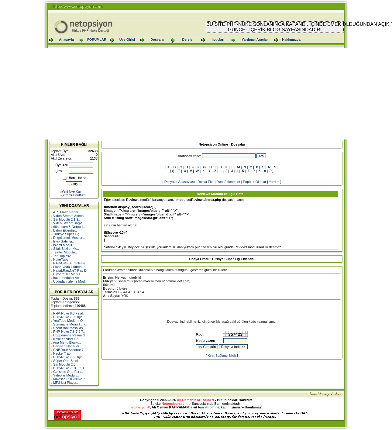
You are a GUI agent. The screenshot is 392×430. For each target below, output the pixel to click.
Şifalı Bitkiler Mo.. (66, 248)
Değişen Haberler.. (67, 346)
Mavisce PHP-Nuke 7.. (70, 379)
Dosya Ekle (206, 182)
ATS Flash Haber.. (66, 212)
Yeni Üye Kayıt (73, 191)
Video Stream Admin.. (69, 216)
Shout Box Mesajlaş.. (68, 328)
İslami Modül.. (63, 245)
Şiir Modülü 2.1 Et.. (67, 219)
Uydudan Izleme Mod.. (70, 281)
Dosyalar (157, 39)
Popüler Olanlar (254, 182)
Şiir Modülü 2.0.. (65, 364)
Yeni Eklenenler (228, 182)
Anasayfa (66, 39)
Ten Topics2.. (63, 256)
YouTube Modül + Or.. (69, 320)
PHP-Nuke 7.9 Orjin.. (68, 317)
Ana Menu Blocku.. (67, 342)
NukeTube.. (61, 259)
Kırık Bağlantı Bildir (222, 355)
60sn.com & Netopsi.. (69, 227)
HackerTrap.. (62, 353)
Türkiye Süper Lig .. (67, 234)
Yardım (274, 182)
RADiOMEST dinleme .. (70, 263)
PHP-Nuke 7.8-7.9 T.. (69, 331)
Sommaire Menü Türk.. (70, 324)
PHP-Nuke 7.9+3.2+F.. (70, 368)
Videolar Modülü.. (66, 375)
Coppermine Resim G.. (70, 335)
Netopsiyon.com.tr (176, 403)
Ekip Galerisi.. (63, 241)
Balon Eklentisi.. (65, 230)
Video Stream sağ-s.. (68, 223)
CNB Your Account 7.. (69, 350)
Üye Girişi (127, 39)
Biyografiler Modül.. (67, 274)
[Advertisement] (196, 93)
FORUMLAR (96, 39)
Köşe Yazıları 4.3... (67, 339)
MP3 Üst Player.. (65, 382)
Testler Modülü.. (65, 252)
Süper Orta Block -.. (68, 361)
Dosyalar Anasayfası (179, 182)
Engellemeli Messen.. (69, 237)
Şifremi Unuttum (74, 195)
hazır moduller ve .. (67, 278)
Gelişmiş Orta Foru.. (68, 371)
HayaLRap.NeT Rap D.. (70, 270)
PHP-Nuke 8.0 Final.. (68, 313)
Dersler (188, 39)
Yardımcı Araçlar (255, 39)
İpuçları (218, 39)
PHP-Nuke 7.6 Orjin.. (68, 357)
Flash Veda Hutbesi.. (68, 267)
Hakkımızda (291, 39)
